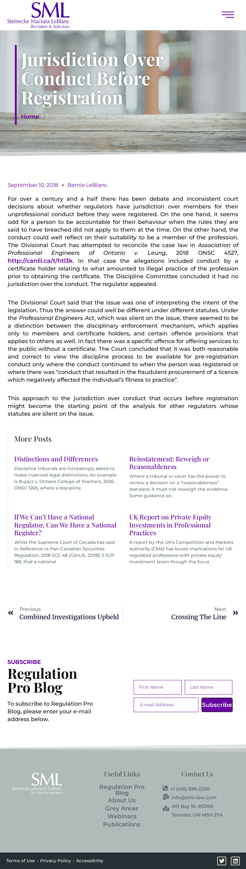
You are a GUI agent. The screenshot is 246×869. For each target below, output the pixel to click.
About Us (122, 800)
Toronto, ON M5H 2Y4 (197, 814)
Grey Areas (121, 808)
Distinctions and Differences (56, 458)
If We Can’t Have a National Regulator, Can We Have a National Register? (65, 524)
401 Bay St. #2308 (188, 806)
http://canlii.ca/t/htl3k (40, 260)
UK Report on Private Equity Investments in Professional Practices (170, 524)
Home (30, 116)
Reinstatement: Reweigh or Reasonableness (169, 462)
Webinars (121, 816)
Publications (121, 824)
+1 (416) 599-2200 (186, 788)
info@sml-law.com (190, 797)
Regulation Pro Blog (122, 790)
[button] (157, 15)
